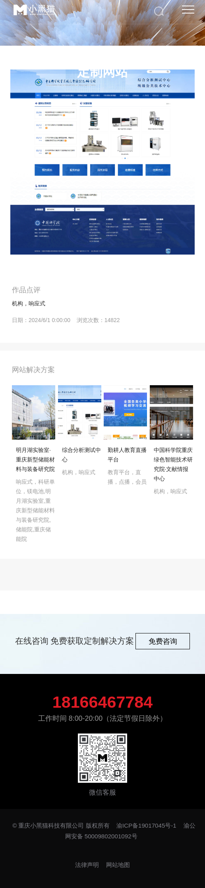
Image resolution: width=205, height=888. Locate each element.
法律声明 (88, 864)
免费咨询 (163, 641)
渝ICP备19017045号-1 (146, 825)
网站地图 (118, 864)
